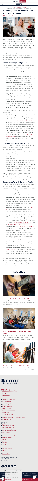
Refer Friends (5, 452)
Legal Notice (26, 479)
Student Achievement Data (8, 410)
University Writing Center (8, 414)
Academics (4, 398)
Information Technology (8, 416)
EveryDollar (29, 121)
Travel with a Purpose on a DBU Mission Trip (16, 366)
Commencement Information (9, 435)
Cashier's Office (6, 432)
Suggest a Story (6, 395)
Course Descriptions (7, 406)
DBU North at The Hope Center (9, 390)
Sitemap (4, 439)
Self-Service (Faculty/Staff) (8, 429)
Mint (17, 121)
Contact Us (4, 447)
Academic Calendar (6, 401)
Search (4, 441)
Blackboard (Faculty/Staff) (8, 427)
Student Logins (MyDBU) (8, 425)
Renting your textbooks (26, 226)
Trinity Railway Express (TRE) (16, 224)
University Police (6, 453)
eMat (3, 423)
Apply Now (22, 1)
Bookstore (4, 434)
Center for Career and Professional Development (13, 417)
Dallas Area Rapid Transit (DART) (23, 222)
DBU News (3, 393)
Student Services (5, 412)
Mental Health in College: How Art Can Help (16, 299)
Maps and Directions (7, 463)
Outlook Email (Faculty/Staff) (9, 430)
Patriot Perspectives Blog (21, 7)
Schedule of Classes (7, 404)
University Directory (7, 448)
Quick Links (15, 1)
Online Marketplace (7, 437)
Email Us (4, 450)
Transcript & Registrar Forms (8, 399)
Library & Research (6, 408)
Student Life (11, 15)
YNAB (21, 121)
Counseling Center (6, 419)
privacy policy (8, 479)
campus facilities (11, 249)
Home (13, 7)
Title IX (4, 444)
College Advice (6, 15)
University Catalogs (6, 403)
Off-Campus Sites (5, 389)
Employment (5, 442)
